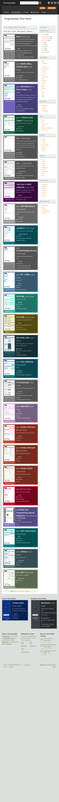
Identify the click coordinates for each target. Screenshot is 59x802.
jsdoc (24, 79)
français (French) (22, 289)
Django (44, 188)
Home (6, 12)
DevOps (44, 209)
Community (35, 12)
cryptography (25, 108)
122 (21, 591)
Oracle (44, 109)
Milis (19, 48)
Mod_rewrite (45, 145)
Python (44, 34)
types (21, 130)
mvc (22, 199)
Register (51, 8)
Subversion (45, 130)
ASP (43, 61)
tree (23, 54)
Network (44, 52)
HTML (43, 46)
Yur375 (19, 495)
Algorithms (45, 205)
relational (27, 374)
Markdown (45, 167)
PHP (43, 86)
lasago (19, 411)
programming (26, 52)
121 (19, 591)
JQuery (44, 190)
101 (22, 327)
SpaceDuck (33, 646)
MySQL (44, 107)
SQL (43, 94)
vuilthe (19, 323)
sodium (18, 110)
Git (42, 42)
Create (25, 12)
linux (3, 644)
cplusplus (31, 108)
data (19, 130)
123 (23, 591)
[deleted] (20, 152)
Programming (45, 38)
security (20, 395)
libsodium (22, 110)
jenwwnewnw (21, 578)
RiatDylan (20, 302)
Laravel (44, 192)
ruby (19, 440)
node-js (23, 238)
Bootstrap (44, 186)
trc (31, 374)
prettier (23, 240)
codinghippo (21, 560)
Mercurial (44, 124)
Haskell (44, 73)
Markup (44, 169)
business (9, 644)
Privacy (11, 666)
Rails (43, 194)
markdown (47, 626)
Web (43, 44)
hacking (24, 395)
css (18, 52)
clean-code (28, 238)
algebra (23, 374)
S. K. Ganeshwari (21, 518)
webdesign (20, 175)
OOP (43, 126)
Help (44, 12)
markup (23, 177)
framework (18, 54)
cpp (20, 108)
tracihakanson (47, 650)
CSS (43, 48)
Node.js (44, 80)
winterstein (20, 75)
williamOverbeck (22, 171)
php (19, 415)
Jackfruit (20, 195)
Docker (44, 139)
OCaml (44, 82)
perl (19, 524)
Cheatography (6, 636)
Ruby (43, 92)
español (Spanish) (26, 418)
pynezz (19, 104)
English (19, 56)
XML (43, 175)
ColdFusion (45, 69)
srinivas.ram (21, 126)
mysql (19, 199)
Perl (43, 84)
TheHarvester (47, 640)
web (31, 52)
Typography (45, 171)
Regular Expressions (47, 128)
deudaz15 (20, 261)
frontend (31, 175)
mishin (19, 520)
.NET (43, 78)
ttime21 (15, 613)
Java (43, 50)
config (19, 238)
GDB (43, 120)
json (27, 79)
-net (25, 199)
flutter (29, 265)
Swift (43, 96)
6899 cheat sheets (9, 638)
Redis (43, 148)
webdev (22, 499)
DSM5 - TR (46, 652)
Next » (27, 591)
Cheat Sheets (16, 12)
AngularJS (44, 184)
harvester (16, 618)
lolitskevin (20, 370)
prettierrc (18, 240)
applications (24, 265)
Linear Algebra (47, 646)
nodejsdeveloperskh (23, 234)
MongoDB (44, 105)
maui (21, 221)
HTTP (43, 141)
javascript (20, 79)
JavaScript (45, 40)
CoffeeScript (45, 67)
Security (44, 213)
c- (18, 108)
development (46, 624)
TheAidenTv (20, 217)
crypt (28, 395)
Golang (44, 71)
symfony (20, 156)
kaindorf (18, 397)
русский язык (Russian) (27, 56)
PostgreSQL (45, 111)
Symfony (44, 196)
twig (23, 156)
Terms (5, 666)
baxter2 (19, 436)
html (21, 52)
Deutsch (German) (26, 267)
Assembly (44, 63)
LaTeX (43, 165)
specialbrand (46, 618)
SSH (43, 150)
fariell (19, 536)
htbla (31, 395)
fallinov (19, 283)
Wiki (43, 173)
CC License (27, 665)
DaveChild (24, 646)
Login (42, 8)
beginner (18, 177)
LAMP (43, 143)
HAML (43, 161)
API (43, 207)
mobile (19, 265)
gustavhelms (46, 644)
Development (45, 36)
